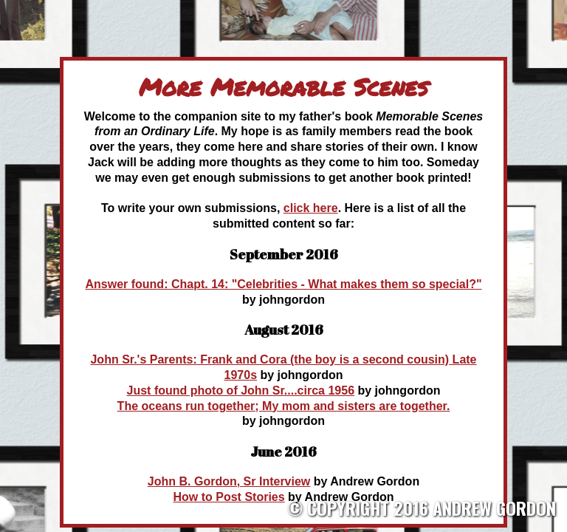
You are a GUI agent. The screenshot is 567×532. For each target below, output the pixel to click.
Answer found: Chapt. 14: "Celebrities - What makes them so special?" (283, 284)
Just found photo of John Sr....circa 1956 (241, 390)
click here (311, 208)
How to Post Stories (229, 497)
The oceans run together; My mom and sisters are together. (283, 406)
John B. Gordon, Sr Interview (229, 481)
